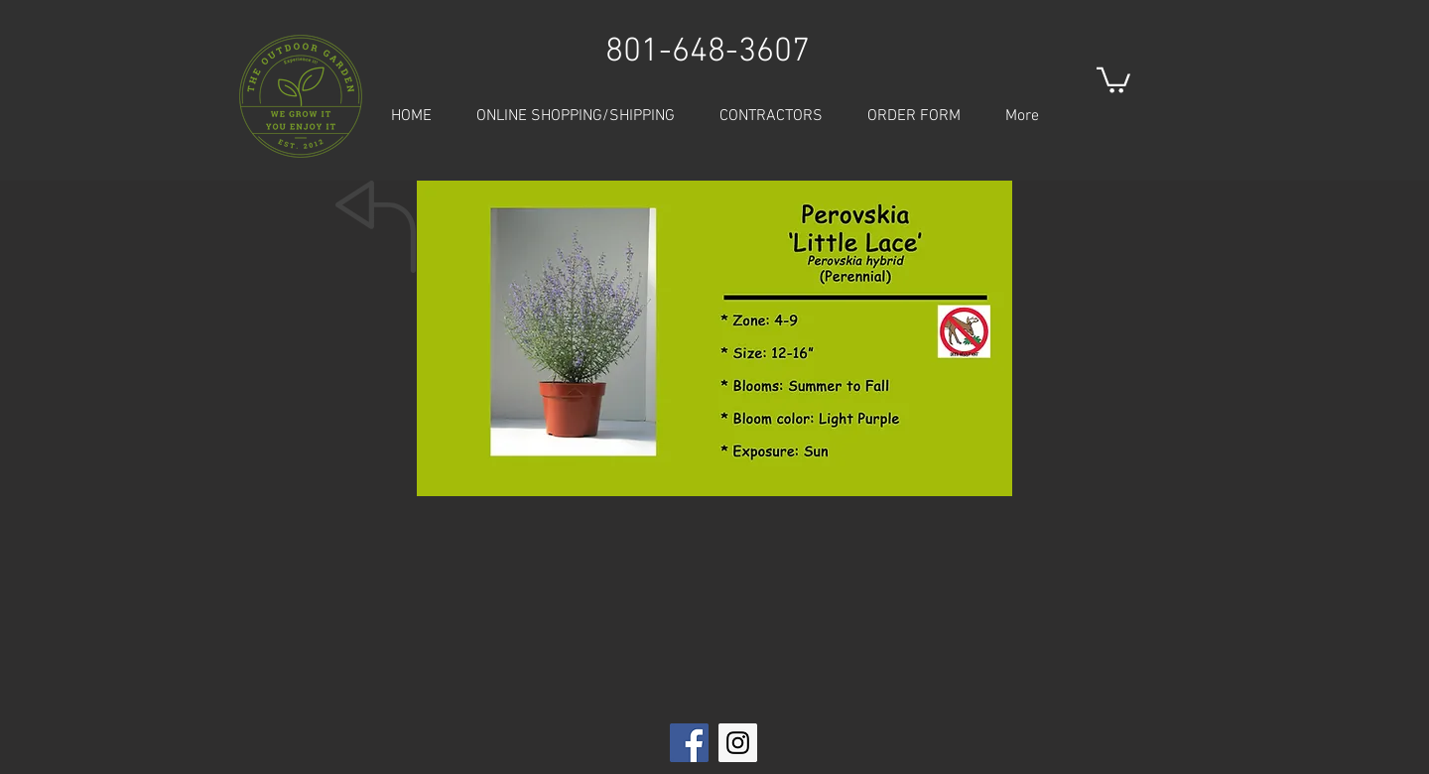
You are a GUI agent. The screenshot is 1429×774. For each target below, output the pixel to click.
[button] (1113, 78)
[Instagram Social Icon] (737, 742)
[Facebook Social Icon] (689, 742)
